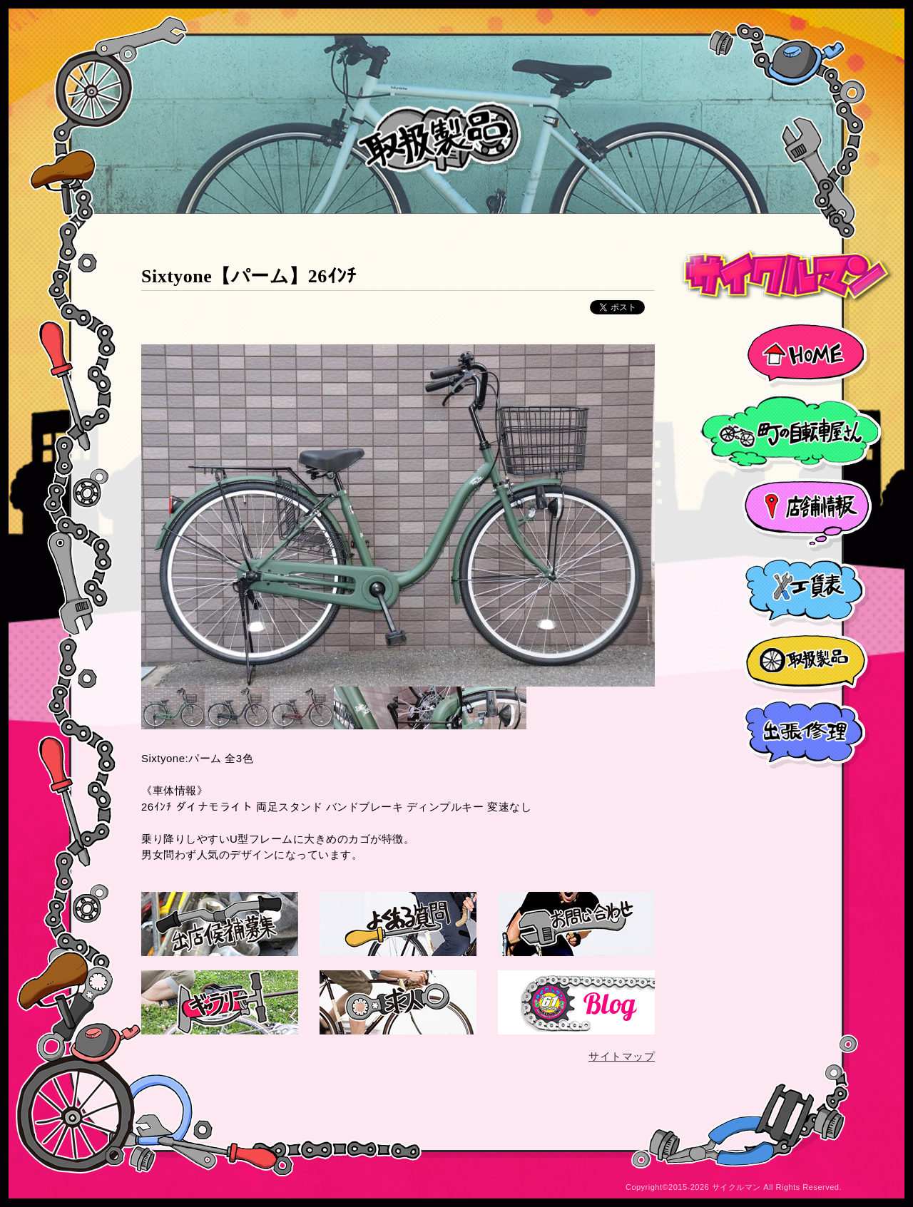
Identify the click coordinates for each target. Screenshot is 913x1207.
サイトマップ (621, 1056)
